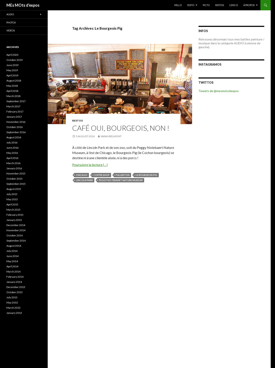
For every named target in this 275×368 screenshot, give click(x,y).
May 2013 (12, 302)
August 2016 (13, 137)
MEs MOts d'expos (23, 5)
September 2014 (16, 240)
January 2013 (14, 312)
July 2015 (11, 194)
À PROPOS (249, 5)
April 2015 (12, 204)
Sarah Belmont (111, 136)
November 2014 (15, 230)
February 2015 (14, 214)
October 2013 (14, 292)
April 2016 (12, 158)
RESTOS (219, 5)
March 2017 (13, 106)
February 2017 (14, 111)
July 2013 (11, 297)
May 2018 (12, 85)
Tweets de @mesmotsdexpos (219, 91)
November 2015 (15, 173)
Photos (11, 22)
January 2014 (14, 281)
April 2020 (12, 54)
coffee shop (101, 175)
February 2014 (14, 276)
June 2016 (12, 147)
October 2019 (14, 60)
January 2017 (14, 116)
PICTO (206, 5)
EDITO (190, 5)
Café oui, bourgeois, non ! (120, 128)
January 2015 (14, 220)
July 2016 (11, 142)
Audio (10, 14)
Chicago (81, 175)
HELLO (178, 5)
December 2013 (15, 287)
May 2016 (12, 152)
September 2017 (16, 101)
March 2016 (13, 163)
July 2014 (11, 251)
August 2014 (13, 245)
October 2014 (14, 235)
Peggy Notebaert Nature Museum (121, 180)
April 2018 (12, 90)
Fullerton (123, 175)
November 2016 (15, 121)
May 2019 (12, 70)
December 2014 (15, 225)
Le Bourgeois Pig (146, 175)
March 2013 (13, 307)
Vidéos (10, 30)
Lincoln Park (84, 180)
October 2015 (14, 178)
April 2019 (12, 75)
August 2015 (13, 189)
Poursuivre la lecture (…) (90, 165)
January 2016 (14, 168)
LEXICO (233, 5)
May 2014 (12, 261)
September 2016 (16, 132)
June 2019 (12, 65)
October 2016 (14, 127)
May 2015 (12, 199)
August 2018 (13, 80)
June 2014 (12, 256)
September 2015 (16, 183)
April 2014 (12, 266)
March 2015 (13, 209)
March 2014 (13, 271)
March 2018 (13, 96)
